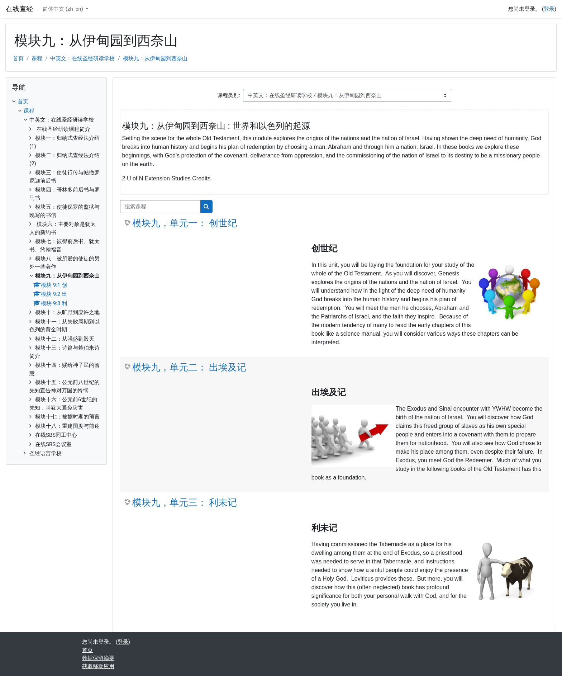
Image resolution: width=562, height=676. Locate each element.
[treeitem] (56, 278)
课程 (37, 58)
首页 (18, 58)
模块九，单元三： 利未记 (184, 502)
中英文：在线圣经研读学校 (82, 58)
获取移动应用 (98, 666)
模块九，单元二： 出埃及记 (189, 367)
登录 (549, 9)
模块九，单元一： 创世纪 (184, 223)
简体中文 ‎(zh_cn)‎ (63, 9)
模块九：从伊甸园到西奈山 (155, 58)
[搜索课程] (160, 206)
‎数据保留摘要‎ (98, 658)
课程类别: (228, 95)
